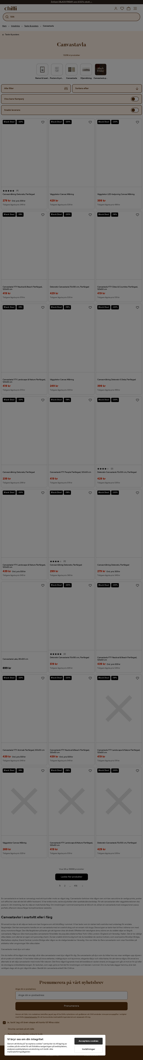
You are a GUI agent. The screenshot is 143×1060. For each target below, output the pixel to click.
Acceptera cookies (89, 1041)
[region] (54, 1045)
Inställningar (88, 1049)
